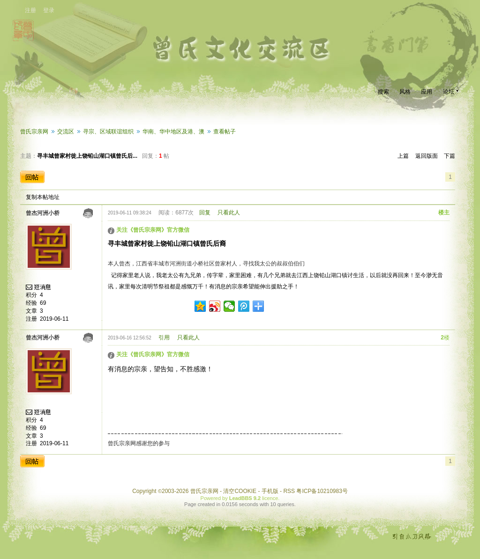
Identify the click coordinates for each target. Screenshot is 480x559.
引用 (164, 337)
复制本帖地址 (43, 197)
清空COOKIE (239, 491)
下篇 (449, 156)
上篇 (403, 156)
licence (270, 498)
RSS (289, 491)
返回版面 (426, 156)
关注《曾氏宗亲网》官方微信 (152, 230)
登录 (48, 10)
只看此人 (229, 212)
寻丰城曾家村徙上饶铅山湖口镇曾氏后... (87, 156)
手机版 (270, 491)
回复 (204, 212)
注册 (30, 10)
